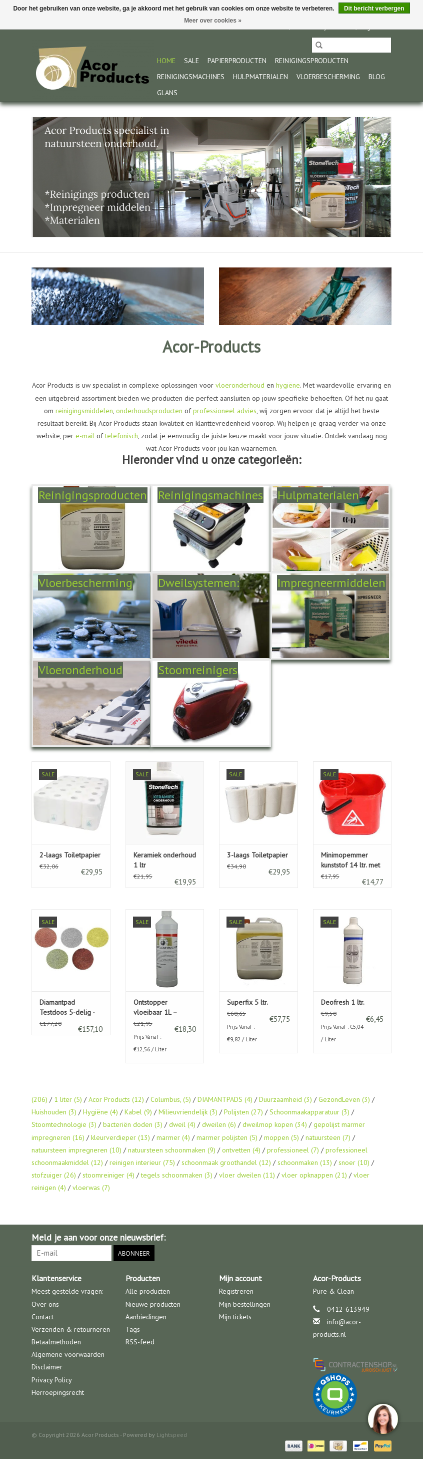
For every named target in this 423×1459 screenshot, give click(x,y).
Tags (133, 1329)
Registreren (236, 1291)
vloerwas (91, 1187)
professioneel (293, 1149)
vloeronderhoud (240, 385)
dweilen (219, 1124)
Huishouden (54, 1111)
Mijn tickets (235, 1316)
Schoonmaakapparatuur (310, 1111)
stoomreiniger (108, 1175)
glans (167, 92)
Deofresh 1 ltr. (342, 1002)
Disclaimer (47, 1366)
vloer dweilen (247, 1175)
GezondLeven (344, 1099)
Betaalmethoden (56, 1341)
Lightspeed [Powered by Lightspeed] (171, 1434)
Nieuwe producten (153, 1304)
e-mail (85, 435)
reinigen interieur (142, 1162)
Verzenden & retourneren (71, 1329)
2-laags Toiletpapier (70, 854)
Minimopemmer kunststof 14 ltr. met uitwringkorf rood (350, 860)
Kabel (138, 1111)
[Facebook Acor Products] (384, 1238)
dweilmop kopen (274, 1124)
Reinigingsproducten (311, 60)
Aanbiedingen (146, 1316)
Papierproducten (237, 60)
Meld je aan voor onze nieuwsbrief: (99, 1237)
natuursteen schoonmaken (172, 1149)
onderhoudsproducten (149, 410)
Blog (376, 76)
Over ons (45, 1304)
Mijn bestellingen (244, 1304)
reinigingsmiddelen (84, 410)
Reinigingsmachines (190, 76)
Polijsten (243, 1111)
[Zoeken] (352, 45)
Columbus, (170, 1099)
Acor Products (116, 1099)
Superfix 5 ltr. (247, 1002)
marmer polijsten (227, 1137)
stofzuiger (54, 1175)
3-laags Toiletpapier (257, 854)
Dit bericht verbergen (374, 8)
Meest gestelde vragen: (67, 1291)
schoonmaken (305, 1162)
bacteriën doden (132, 1124)
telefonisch (121, 435)
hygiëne (288, 385)
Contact (43, 1316)
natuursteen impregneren (77, 1149)
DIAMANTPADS (225, 1099)
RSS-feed (140, 1341)
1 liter (68, 1099)
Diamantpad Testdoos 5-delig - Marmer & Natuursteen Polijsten (67, 1007)
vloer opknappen (314, 1175)
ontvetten (241, 1149)
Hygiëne (100, 1111)
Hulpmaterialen (260, 76)
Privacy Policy (52, 1379)
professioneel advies (224, 410)
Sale (191, 60)
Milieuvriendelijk (188, 1111)
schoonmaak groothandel (226, 1162)
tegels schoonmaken (176, 1175)
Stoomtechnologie (64, 1124)
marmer (173, 1137)
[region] (382, 1418)
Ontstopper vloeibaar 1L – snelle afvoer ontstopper (155, 1007)
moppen (281, 1137)
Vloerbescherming (328, 76)
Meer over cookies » (213, 20)
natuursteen (328, 1137)
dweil (182, 1124)
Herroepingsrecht (58, 1392)
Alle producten (148, 1291)
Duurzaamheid (285, 1099)
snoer (354, 1162)
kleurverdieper (120, 1137)
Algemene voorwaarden (68, 1354)
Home (166, 60)
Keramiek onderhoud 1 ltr (165, 859)
